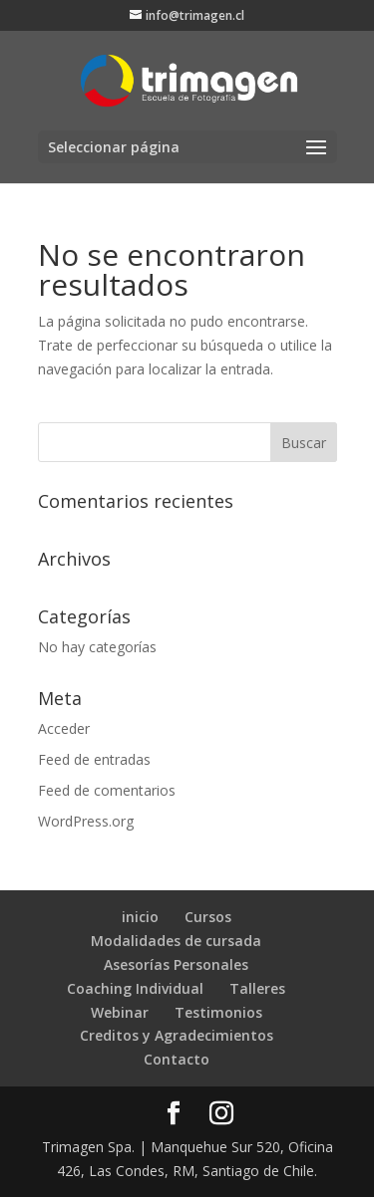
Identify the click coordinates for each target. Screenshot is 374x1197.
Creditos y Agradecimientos (176, 1035)
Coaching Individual (135, 988)
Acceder (64, 728)
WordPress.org (86, 821)
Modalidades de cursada (176, 940)
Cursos (208, 916)
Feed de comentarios (107, 790)
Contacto (176, 1059)
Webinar (120, 1012)
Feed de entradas (94, 759)
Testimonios (218, 1012)
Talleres (257, 988)
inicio (140, 916)
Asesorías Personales (176, 964)
